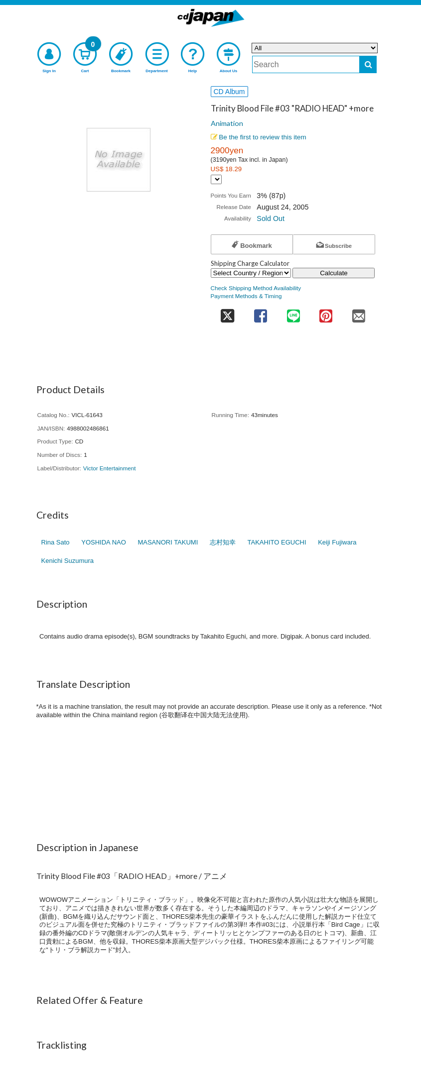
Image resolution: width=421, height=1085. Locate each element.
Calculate (334, 273)
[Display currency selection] (216, 179)
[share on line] (293, 313)
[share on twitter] (228, 313)
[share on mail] (358, 313)
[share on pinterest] (325, 313)
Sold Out (270, 218)
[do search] (368, 64)
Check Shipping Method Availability (256, 288)
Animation (227, 123)
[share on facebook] (261, 313)
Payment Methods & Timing (246, 296)
